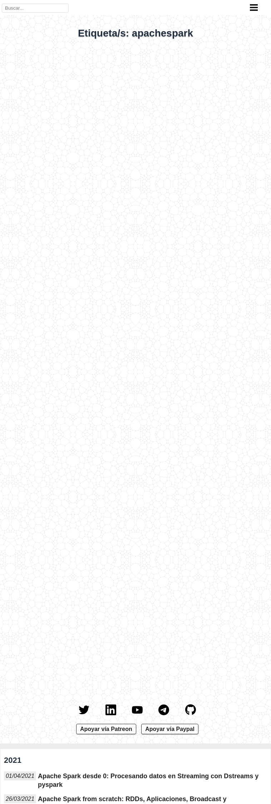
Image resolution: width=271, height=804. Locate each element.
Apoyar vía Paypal (169, 729)
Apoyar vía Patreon (106, 729)
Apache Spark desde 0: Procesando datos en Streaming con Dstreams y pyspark (148, 780)
